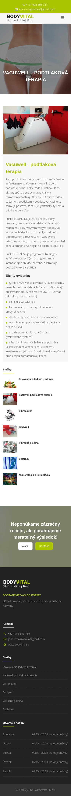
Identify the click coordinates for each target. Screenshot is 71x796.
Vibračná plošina (29, 442)
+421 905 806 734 (36, 4)
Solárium (24, 458)
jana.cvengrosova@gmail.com (36, 9)
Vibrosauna (25, 411)
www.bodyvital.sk (18, 644)
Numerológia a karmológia (34, 475)
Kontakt (44, 546)
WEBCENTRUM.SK (45, 790)
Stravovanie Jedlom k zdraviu (36, 379)
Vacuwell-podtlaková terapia (35, 394)
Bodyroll (24, 427)
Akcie (25, 546)
